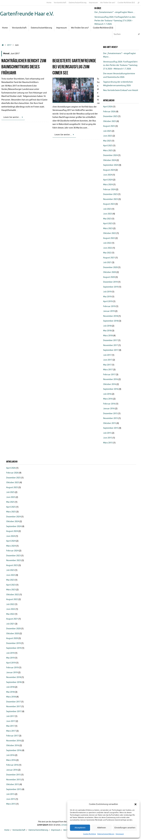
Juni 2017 (107, 360)
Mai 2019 (107, 296)
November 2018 (110, 316)
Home (49, 3)
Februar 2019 (109, 306)
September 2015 (110, 428)
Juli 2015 (107, 433)
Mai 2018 (107, 330)
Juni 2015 (107, 438)
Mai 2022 (107, 252)
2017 (9, 45)
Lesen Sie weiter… (13, 117)
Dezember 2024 (110, 155)
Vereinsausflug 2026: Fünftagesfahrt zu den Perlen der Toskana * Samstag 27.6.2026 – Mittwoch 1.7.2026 (114, 20)
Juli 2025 (107, 131)
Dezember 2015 (110, 413)
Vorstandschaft (60, 3)
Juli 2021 (107, 262)
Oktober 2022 (109, 233)
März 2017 (108, 369)
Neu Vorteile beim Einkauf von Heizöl (120, 90)
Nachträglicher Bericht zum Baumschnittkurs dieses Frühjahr (23, 66)
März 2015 (108, 442)
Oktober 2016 (109, 384)
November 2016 (110, 379)
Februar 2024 (109, 189)
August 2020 (109, 277)
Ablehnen (101, 827)
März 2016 (108, 399)
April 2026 (107, 106)
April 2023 (107, 223)
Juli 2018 (107, 326)
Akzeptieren (79, 827)
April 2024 (107, 179)
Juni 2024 (107, 175)
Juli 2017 (107, 355)
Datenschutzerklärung (105, 834)
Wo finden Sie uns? (107, 3)
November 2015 (110, 418)
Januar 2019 (109, 311)
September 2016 (110, 389)
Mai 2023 (107, 218)
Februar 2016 (109, 403)
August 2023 (109, 204)
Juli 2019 (107, 291)
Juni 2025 (107, 136)
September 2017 (110, 350)
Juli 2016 (107, 394)
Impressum (120, 834)
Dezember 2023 (110, 194)
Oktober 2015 (109, 423)
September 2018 (110, 321)
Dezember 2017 (110, 340)
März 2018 (108, 335)
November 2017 (110, 345)
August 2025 (109, 126)
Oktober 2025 (109, 121)
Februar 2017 (109, 374)
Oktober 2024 (109, 160)
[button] (135, 804)
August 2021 (109, 257)
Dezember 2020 (110, 267)
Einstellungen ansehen (124, 827)
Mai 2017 (107, 365)
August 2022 (109, 238)
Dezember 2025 (110, 116)
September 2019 (110, 287)
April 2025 (107, 145)
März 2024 (108, 184)
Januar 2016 (109, 408)
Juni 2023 (107, 213)
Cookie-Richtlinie (89, 834)
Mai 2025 (107, 141)
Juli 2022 (107, 243)
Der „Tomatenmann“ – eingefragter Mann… (114, 12)
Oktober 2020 (109, 272)
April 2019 (107, 301)
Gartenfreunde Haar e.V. (27, 14)
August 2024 (109, 170)
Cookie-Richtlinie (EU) (126, 3)
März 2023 (108, 228)
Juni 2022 (107, 248)
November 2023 (110, 199)
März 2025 (108, 150)
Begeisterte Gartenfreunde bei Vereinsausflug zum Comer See (74, 66)
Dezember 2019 (110, 282)
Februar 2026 (109, 111)
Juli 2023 (107, 209)
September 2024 (110, 165)
